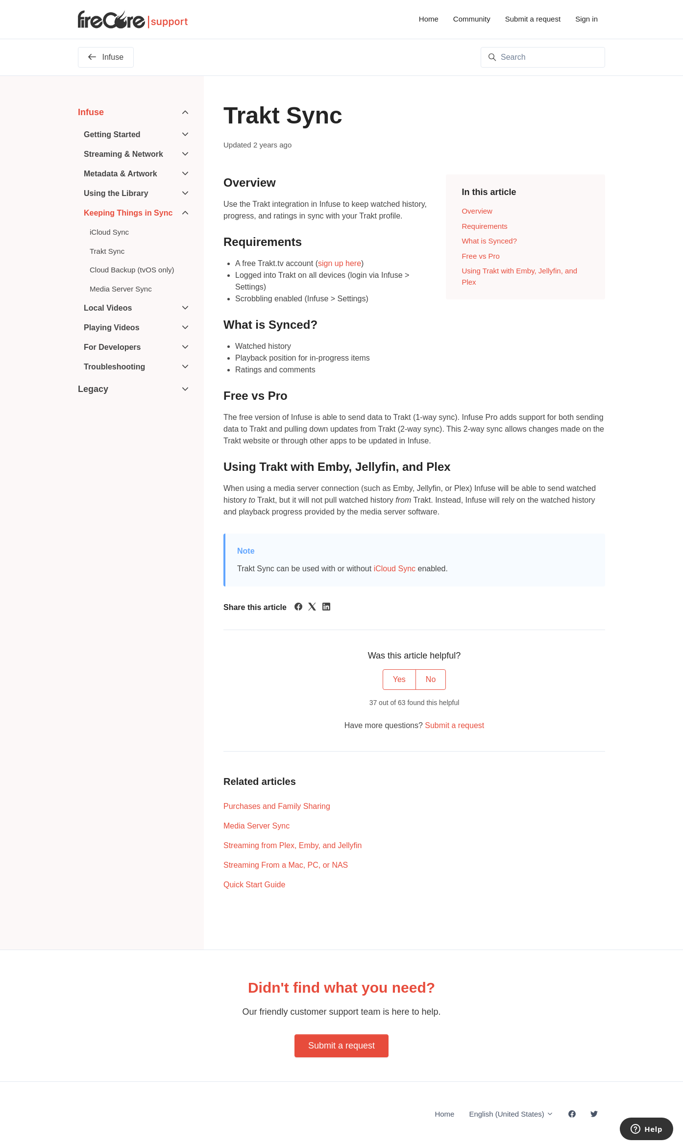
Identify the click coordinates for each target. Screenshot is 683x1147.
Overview (477, 211)
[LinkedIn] (326, 608)
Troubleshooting (114, 367)
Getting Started (112, 134)
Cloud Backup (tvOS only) (132, 270)
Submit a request (533, 19)
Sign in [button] (586, 19)
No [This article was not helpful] (431, 679)
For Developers (112, 347)
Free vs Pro (481, 256)
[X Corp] (312, 608)
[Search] (543, 57)
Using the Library (116, 193)
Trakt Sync (107, 251)
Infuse (91, 112)
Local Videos (108, 308)
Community (471, 19)
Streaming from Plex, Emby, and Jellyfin (292, 845)
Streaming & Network (123, 154)
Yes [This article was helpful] (399, 679)
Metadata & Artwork (120, 174)
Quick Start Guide (254, 884)
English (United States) (511, 1114)
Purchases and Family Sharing (276, 806)
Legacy (93, 389)
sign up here (339, 263)
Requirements (484, 226)
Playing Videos (112, 327)
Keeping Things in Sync (128, 213)
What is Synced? (489, 241)
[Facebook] (298, 608)
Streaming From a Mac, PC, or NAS (285, 865)
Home (429, 19)
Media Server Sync (256, 826)
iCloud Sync (394, 568)
